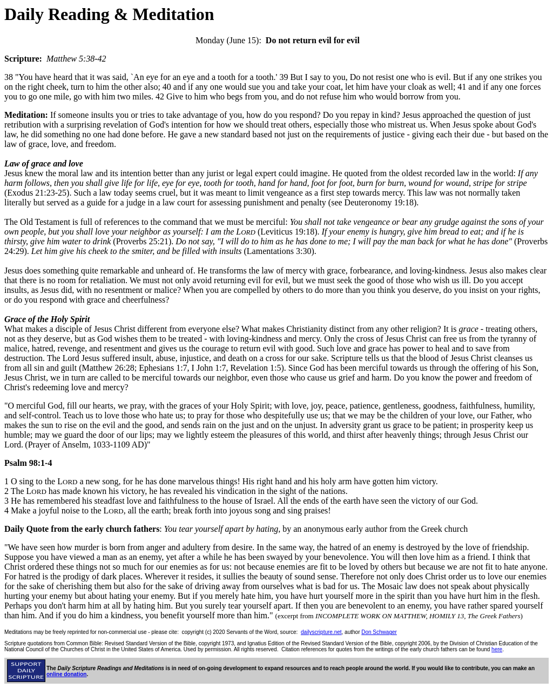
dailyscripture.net (321, 632)
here (496, 649)
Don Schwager (379, 632)
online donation (66, 674)
